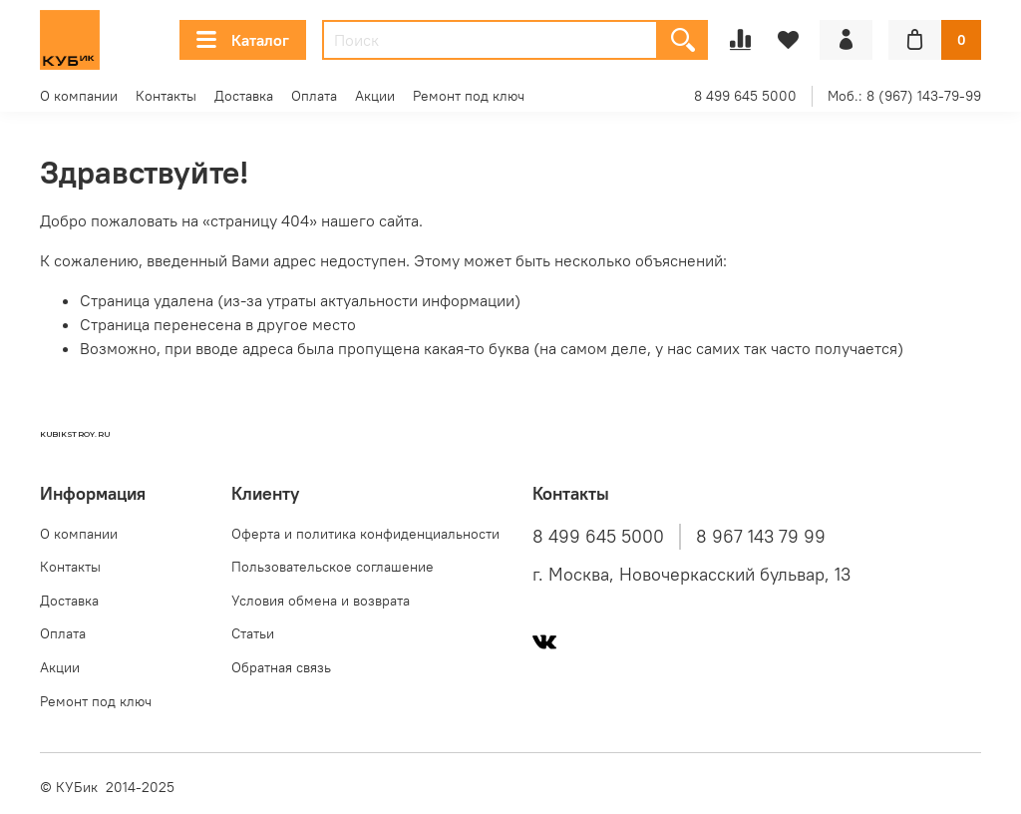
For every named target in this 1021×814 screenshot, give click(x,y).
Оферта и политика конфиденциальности (365, 534)
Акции (375, 96)
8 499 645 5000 (745, 96)
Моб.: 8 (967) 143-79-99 (904, 96)
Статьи (252, 633)
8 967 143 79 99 (761, 537)
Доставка (243, 96)
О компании (79, 96)
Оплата (314, 96)
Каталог (242, 40)
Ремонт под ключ (468, 96)
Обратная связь (281, 667)
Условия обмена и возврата (320, 601)
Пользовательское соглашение (332, 567)
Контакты (166, 96)
